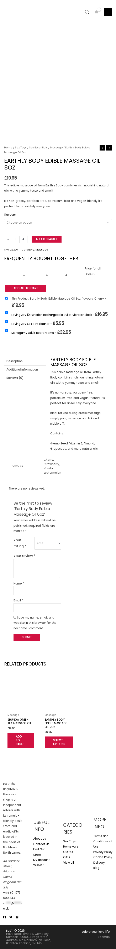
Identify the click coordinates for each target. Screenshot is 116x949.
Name (19, 584)
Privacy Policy (102, 852)
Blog (96, 868)
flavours (10, 215)
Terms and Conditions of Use (102, 841)
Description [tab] (14, 361)
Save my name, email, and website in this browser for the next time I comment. (35, 623)
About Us (39, 839)
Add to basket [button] (21, 740)
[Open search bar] (87, 12)
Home (8, 147)
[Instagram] (17, 917)
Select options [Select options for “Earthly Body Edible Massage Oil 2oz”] (59, 742)
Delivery (99, 863)
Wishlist (38, 865)
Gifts (66, 857)
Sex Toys (21, 147)
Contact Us (41, 844)
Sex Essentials (38, 147)
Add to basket (46, 239)
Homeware (71, 847)
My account (41, 860)
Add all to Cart (26, 288)
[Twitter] (10, 917)
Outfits (68, 852)
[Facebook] (4, 917)
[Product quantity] (16, 239)
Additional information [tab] (22, 370)
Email (18, 600)
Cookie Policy (102, 857)
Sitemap (104, 937)
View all (68, 863)
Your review (24, 555)
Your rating (20, 543)
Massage (56, 147)
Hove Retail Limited (19, 934)
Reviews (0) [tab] (14, 378)
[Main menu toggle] (108, 12)
